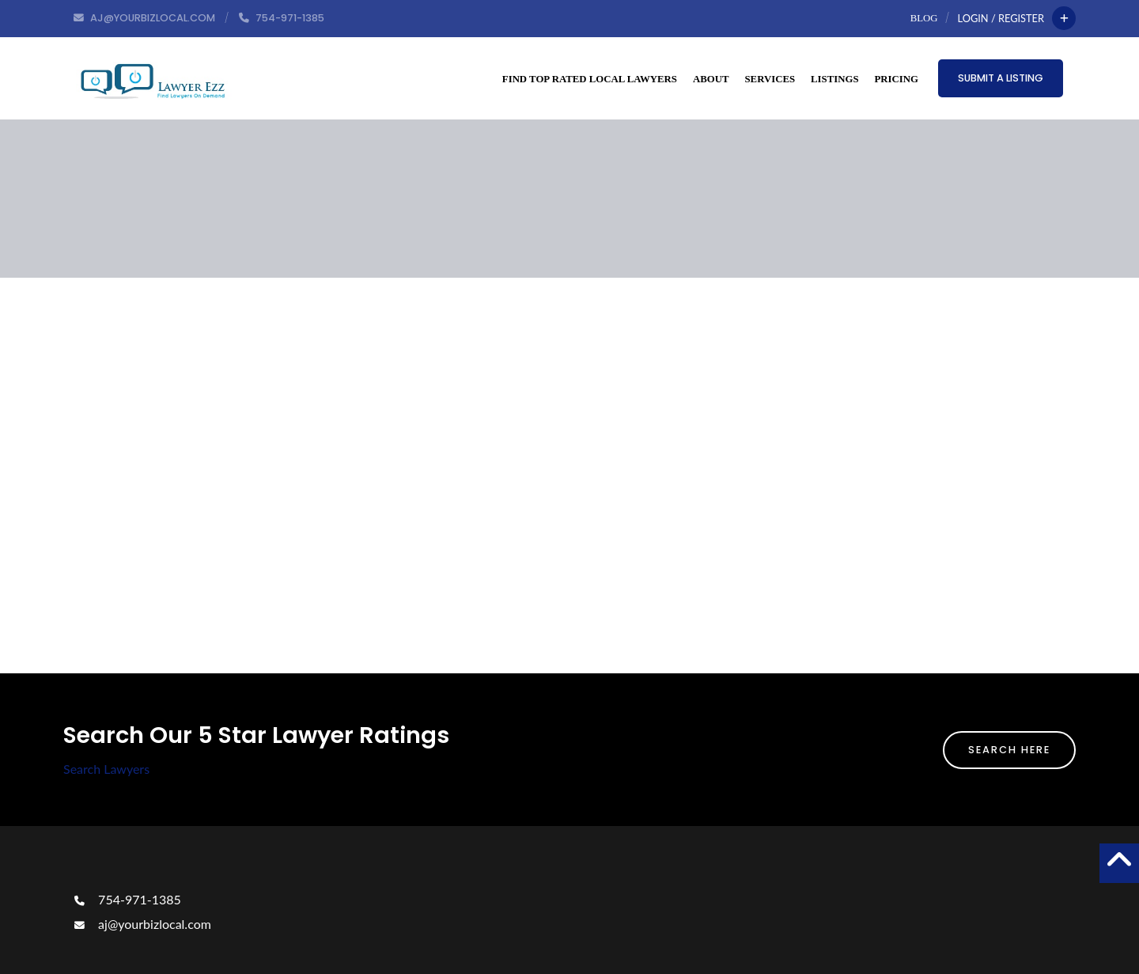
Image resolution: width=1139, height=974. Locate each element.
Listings (834, 79)
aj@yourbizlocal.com (141, 923)
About (711, 79)
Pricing (896, 79)
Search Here (1009, 749)
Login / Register (1001, 18)
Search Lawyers (106, 768)
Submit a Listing (1000, 78)
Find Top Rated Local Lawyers (589, 79)
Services (770, 79)
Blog (924, 18)
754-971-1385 (126, 899)
